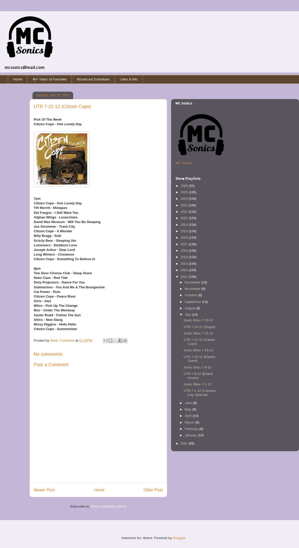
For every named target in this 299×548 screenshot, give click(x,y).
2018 (185, 237)
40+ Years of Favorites (49, 79)
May (188, 409)
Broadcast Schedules (93, 79)
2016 (185, 250)
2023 (185, 205)
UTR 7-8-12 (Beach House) (198, 376)
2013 (185, 270)
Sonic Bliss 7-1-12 (198, 384)
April (189, 416)
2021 (185, 218)
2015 (185, 257)
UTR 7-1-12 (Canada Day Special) (200, 393)
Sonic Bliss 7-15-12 (198, 350)
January (191, 435)
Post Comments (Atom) (109, 506)
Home (17, 79)
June (189, 403)
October (191, 295)
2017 (185, 244)
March (190, 422)
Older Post (153, 490)
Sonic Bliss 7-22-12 (198, 333)
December (193, 282)
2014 (185, 264)
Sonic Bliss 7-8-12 (198, 367)
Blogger (179, 538)
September (193, 302)
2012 (185, 277)
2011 (185, 443)
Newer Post (44, 490)
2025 (185, 192)
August (190, 308)
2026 (185, 186)
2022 (185, 212)
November (193, 289)
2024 (185, 199)
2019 (185, 231)
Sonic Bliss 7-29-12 (198, 320)
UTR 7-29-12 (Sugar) (199, 327)
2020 (185, 225)
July (188, 315)
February (192, 429)
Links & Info (129, 79)
